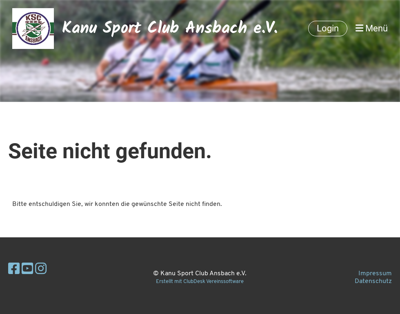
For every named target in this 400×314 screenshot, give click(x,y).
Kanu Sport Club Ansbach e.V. (170, 28)
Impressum (375, 273)
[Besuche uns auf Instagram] (41, 269)
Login (328, 28)
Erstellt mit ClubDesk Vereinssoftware (200, 281)
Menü (372, 28)
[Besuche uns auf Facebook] (14, 269)
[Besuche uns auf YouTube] (27, 269)
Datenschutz (373, 281)
